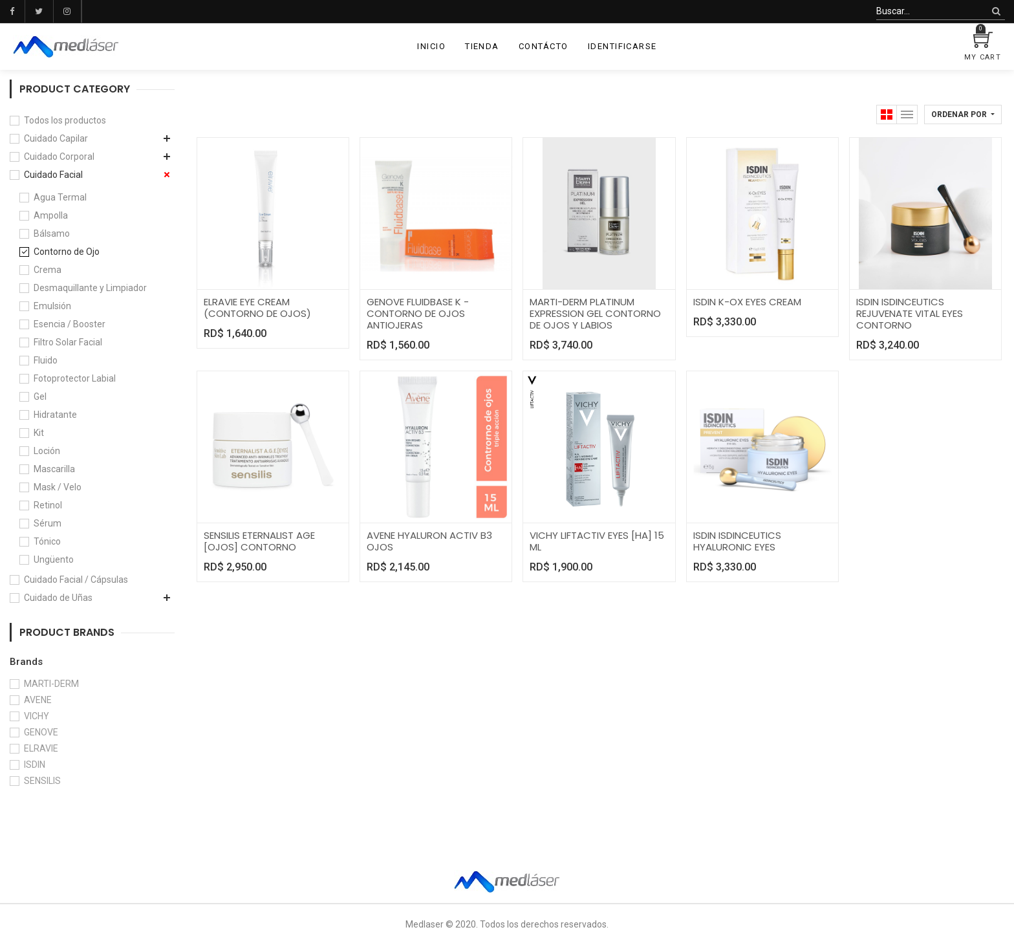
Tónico (47, 541)
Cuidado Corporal (59, 156)
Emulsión (52, 306)
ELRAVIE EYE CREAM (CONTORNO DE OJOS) (257, 307)
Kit (39, 433)
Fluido (46, 360)
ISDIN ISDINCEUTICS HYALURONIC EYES (737, 541)
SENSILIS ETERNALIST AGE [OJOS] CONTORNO (259, 541)
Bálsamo (52, 233)
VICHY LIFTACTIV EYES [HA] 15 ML (597, 541)
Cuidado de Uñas (58, 597)
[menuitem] (431, 46)
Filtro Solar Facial (68, 342)
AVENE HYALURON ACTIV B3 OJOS (429, 541)
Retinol (48, 505)
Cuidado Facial (53, 174)
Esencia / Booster (69, 324)
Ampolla (51, 215)
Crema (47, 270)
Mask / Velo (57, 487)
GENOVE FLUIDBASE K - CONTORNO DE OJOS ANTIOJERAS (418, 313)
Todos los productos (65, 120)
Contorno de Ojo (67, 251)
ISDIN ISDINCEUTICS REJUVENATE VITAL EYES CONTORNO (909, 313)
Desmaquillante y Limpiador (90, 288)
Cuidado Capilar (56, 138)
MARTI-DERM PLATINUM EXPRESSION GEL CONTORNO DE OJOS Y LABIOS (595, 313)
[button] (963, 114)
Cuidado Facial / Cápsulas (76, 579)
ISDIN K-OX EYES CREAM (747, 302)
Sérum (47, 523)
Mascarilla (54, 469)
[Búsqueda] (996, 11)
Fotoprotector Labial (75, 378)
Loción (47, 451)
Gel (40, 396)
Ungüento (54, 559)
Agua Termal (60, 197)
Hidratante (55, 414)
